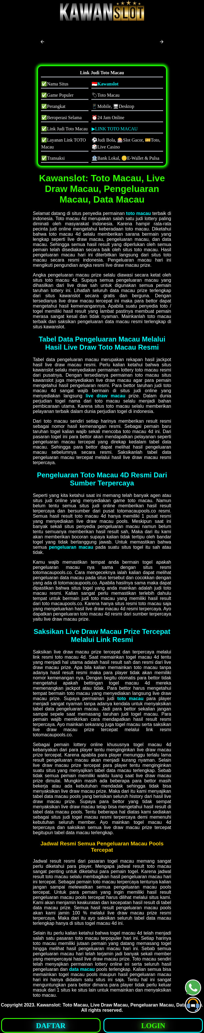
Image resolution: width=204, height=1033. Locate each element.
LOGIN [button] (153, 1026)
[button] (42, 42)
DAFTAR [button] (50, 1026)
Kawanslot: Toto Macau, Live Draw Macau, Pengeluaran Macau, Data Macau (119, 1004)
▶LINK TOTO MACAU (115, 128)
